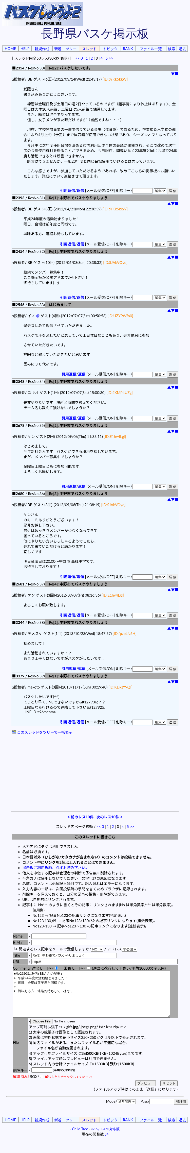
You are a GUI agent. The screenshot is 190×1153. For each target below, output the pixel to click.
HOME (10, 48)
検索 (171, 49)
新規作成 (41, 49)
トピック (110, 49)
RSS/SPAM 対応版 (106, 1138)
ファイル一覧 (151, 49)
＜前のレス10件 (80, 817)
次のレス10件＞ (109, 817)
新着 (57, 49)
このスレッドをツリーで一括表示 (42, 732)
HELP (25, 48)
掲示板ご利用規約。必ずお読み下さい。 (55, 868)
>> (111, 58)
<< (77, 58)
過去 (182, 49)
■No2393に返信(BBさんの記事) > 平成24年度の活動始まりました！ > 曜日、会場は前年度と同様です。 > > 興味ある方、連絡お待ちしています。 (101, 999)
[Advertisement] (95, 773)
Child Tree (80, 1138)
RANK (128, 48)
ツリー (71, 49)
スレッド (89, 49)
